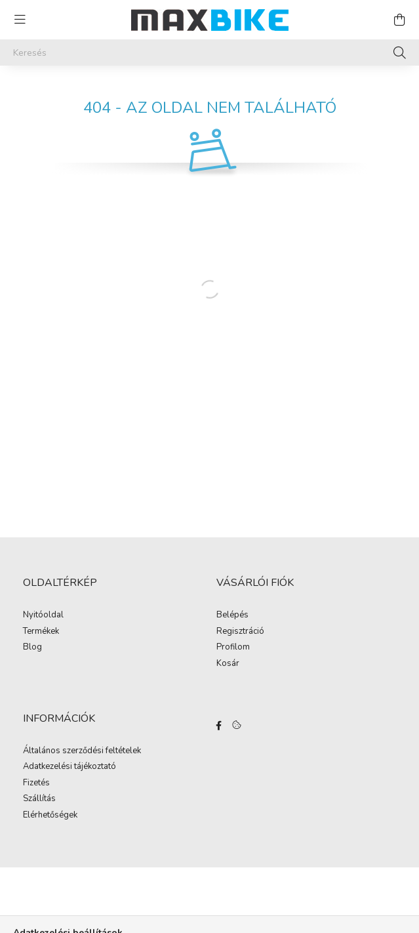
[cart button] (399, 20)
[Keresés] (209, 52)
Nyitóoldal (43, 615)
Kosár (227, 664)
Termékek (41, 632)
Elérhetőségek (50, 815)
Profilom (233, 647)
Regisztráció (240, 632)
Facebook (219, 726)
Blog (32, 647)
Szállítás (39, 799)
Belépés (232, 615)
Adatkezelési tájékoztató (69, 767)
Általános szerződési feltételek (82, 751)
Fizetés (36, 783)
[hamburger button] (20, 20)
